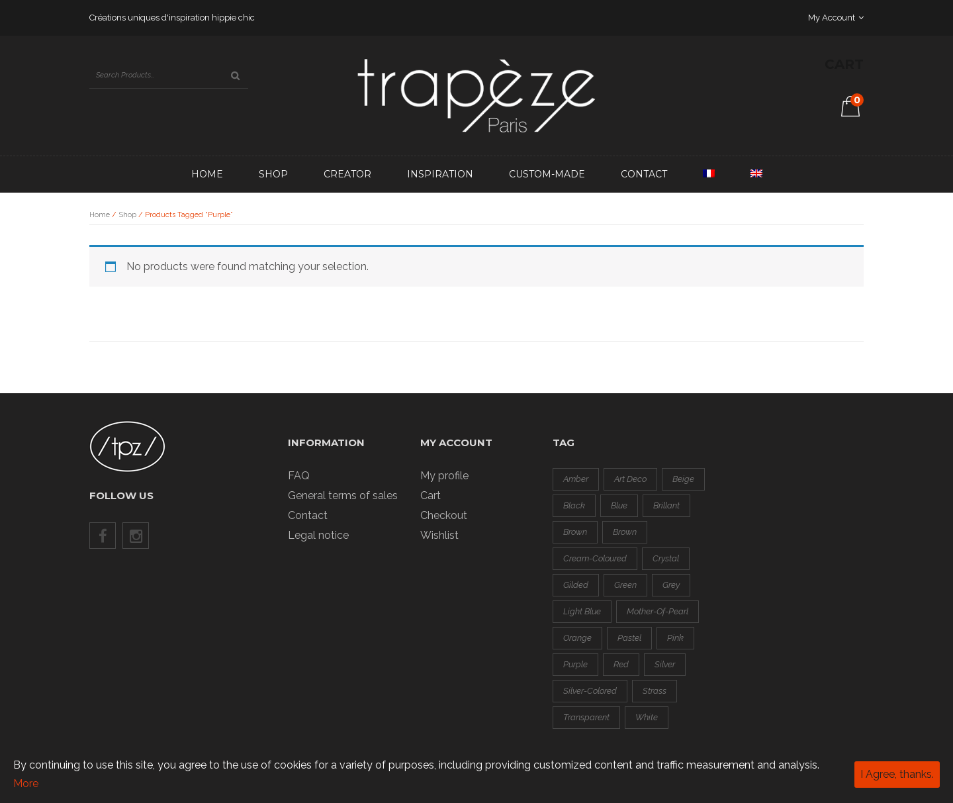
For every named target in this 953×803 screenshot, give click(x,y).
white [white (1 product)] (646, 717)
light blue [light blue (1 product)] (582, 611)
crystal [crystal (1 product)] (666, 558)
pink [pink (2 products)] (675, 638)
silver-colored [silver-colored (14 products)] (590, 691)
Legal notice (318, 535)
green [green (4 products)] (625, 585)
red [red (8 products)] (621, 664)
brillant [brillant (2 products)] (666, 505)
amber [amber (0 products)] (575, 479)
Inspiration (440, 174)
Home (207, 174)
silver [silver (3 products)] (665, 664)
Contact (644, 174)
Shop (273, 174)
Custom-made (547, 174)
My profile (444, 475)
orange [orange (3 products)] (577, 638)
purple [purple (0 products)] (575, 664)
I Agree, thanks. (897, 774)
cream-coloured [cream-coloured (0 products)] (595, 558)
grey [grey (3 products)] (671, 585)
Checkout (443, 515)
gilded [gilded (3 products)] (575, 585)
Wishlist (439, 535)
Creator (347, 174)
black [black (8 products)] (574, 505)
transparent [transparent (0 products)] (586, 717)
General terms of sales (343, 495)
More (25, 783)
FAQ (299, 475)
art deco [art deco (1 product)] (630, 479)
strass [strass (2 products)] (654, 691)
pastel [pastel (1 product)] (629, 638)
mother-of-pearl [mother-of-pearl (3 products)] (657, 611)
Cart (430, 495)
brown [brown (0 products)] (575, 532)
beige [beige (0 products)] (683, 479)
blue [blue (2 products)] (619, 505)
